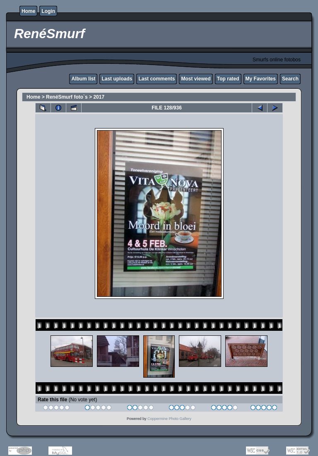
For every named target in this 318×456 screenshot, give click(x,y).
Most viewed (195, 79)
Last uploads (116, 79)
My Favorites (261, 79)
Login (48, 11)
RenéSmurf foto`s (67, 97)
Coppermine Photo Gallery (169, 419)
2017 (98, 97)
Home (28, 11)
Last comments (156, 79)
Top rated (228, 79)
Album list (83, 79)
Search (290, 79)
